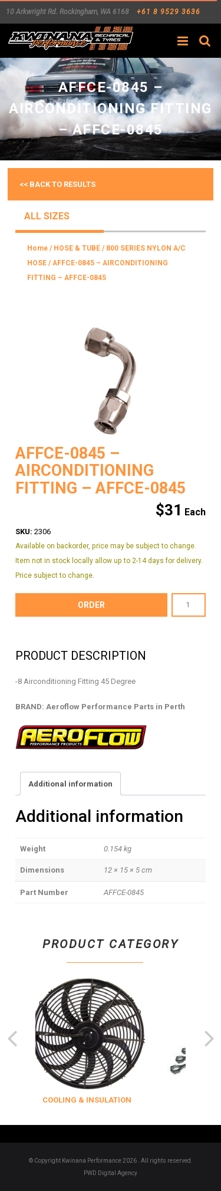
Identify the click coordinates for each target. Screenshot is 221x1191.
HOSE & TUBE (77, 248)
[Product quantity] (188, 605)
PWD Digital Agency (110, 1173)
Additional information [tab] (70, 783)
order (91, 605)
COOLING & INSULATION (101, 1099)
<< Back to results (57, 184)
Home (37, 248)
